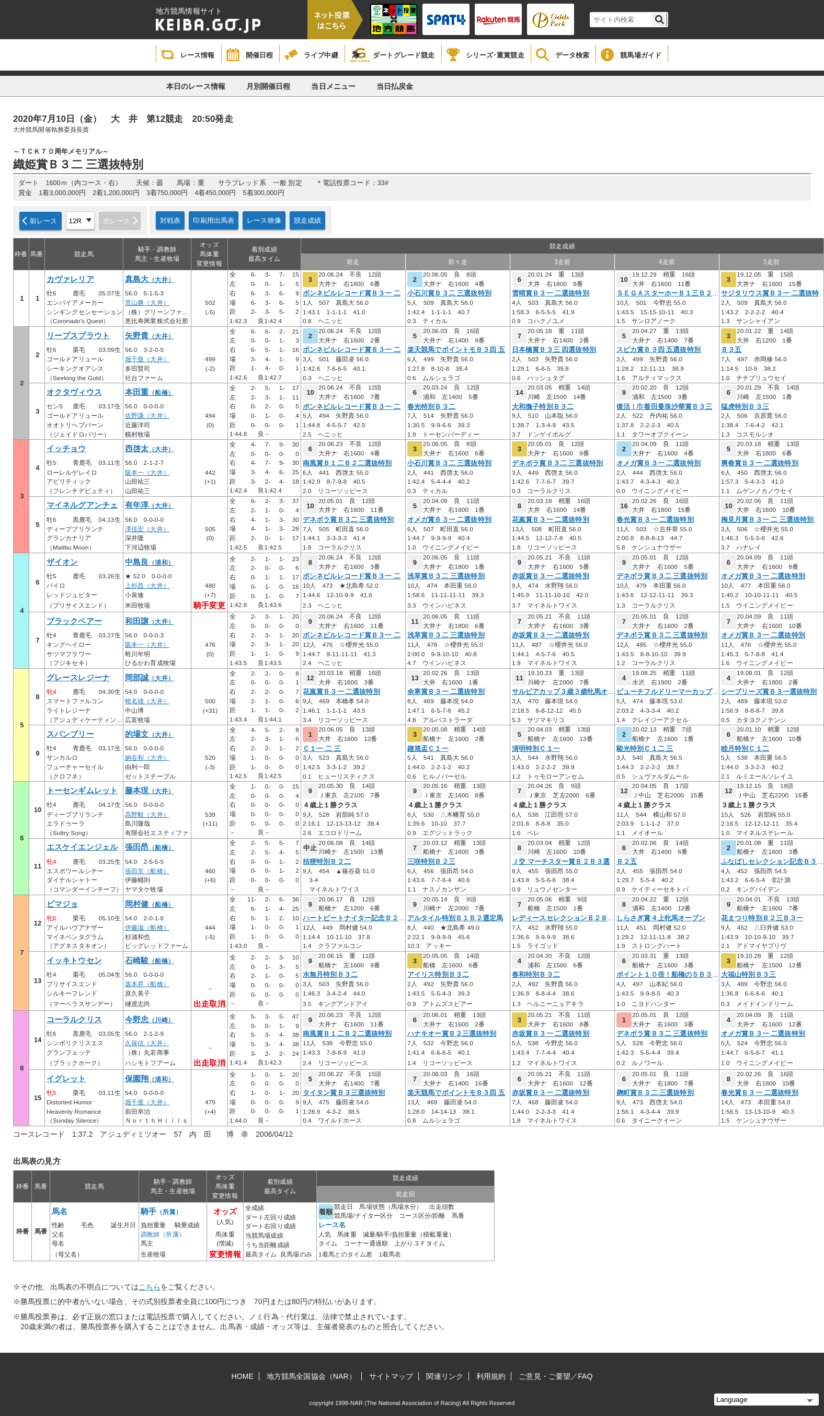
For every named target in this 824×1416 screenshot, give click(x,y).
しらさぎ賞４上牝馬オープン (660, 918)
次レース (117, 221)
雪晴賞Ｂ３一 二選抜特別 (550, 293)
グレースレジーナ (78, 677)
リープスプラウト (78, 336)
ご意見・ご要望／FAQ (555, 1376)
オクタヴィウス (74, 392)
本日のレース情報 (195, 86)
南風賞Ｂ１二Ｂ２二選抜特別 (347, 463)
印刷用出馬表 (213, 220)
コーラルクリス (74, 1019)
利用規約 (491, 1376)
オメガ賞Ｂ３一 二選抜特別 (658, 463)
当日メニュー (333, 86)
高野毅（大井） (147, 814)
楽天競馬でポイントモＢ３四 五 (456, 349)
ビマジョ (62, 904)
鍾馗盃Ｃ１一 (428, 748)
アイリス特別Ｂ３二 (438, 974)
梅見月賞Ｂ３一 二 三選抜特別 (767, 519)
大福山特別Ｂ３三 (748, 974)
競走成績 (308, 220)
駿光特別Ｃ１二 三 (644, 748)
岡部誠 (149, 677)
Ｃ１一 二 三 (322, 748)
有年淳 (149, 505)
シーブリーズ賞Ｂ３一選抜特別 (769, 691)
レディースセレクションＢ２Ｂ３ (563, 918)
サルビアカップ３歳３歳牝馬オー (563, 691)
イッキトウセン (74, 960)
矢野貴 (149, 336)
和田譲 (149, 621)
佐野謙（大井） (147, 415)
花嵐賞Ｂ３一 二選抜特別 (550, 519)
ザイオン (62, 562)
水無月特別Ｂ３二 (330, 974)
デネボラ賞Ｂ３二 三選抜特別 (557, 463)
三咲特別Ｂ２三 (431, 861)
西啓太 (149, 448)
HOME (243, 1376)
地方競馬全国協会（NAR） (311, 1376)
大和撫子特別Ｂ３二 (543, 406)
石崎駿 (149, 960)
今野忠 (149, 1019)
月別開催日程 (268, 86)
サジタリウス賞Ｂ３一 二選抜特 (770, 293)
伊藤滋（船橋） (147, 927)
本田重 (149, 392)
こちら (150, 1287)
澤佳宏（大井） (147, 529)
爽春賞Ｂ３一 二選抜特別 (759, 463)
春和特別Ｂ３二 (536, 974)
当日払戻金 (395, 86)
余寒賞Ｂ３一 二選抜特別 (446, 691)
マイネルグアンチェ (82, 505)
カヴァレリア (70, 279)
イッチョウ (66, 448)
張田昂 (149, 847)
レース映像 (264, 220)
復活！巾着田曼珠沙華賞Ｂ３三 (664, 406)
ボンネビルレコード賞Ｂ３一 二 (351, 293)
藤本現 (149, 790)
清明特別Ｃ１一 (536, 748)
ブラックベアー (74, 621)
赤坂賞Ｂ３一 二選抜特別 (550, 576)
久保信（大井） (147, 1043)
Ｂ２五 (626, 861)
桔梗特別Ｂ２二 (327, 861)
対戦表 (170, 220)
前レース (44, 221)
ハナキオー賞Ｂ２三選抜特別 (451, 1033)
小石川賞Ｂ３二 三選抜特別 (449, 293)
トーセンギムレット (82, 790)
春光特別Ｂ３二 (431, 406)
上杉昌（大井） (147, 585)
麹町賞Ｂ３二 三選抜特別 (655, 1093)
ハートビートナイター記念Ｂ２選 (354, 918)
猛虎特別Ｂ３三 (745, 406)
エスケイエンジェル (82, 847)
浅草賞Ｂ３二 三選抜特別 (446, 576)
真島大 (149, 279)
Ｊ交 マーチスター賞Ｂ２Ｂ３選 (561, 861)
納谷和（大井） (147, 757)
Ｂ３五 (731, 349)
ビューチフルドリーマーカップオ (667, 691)
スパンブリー (70, 734)
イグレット (66, 1079)
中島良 (149, 562)
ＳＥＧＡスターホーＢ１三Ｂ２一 (667, 293)
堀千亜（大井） (147, 359)
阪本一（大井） (147, 472)
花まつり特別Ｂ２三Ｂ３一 (762, 918)
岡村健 (149, 904)
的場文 (149, 734)
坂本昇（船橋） (147, 984)
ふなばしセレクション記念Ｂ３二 (772, 861)
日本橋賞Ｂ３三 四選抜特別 (554, 349)
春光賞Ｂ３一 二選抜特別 (655, 519)
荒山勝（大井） (147, 302)
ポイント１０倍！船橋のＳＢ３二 (667, 974)
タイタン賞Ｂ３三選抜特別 (344, 1093)
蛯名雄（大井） (147, 701)
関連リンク (444, 1376)
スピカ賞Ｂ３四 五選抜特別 (658, 349)
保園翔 (149, 1079)
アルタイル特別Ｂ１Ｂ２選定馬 (455, 918)
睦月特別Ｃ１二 (745, 748)
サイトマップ (391, 1376)
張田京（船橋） (147, 871)
